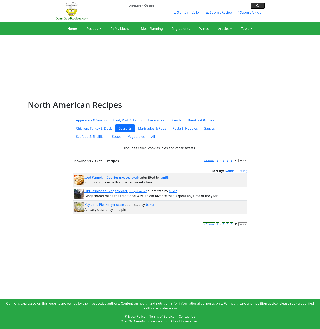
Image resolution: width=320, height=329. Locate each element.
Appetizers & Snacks (91, 120)
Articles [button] (223, 28)
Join (197, 12)
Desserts (125, 128)
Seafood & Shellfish (91, 136)
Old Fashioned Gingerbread (115, 191)
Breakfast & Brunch (203, 120)
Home (72, 28)
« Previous (209, 160)
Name (229, 171)
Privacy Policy (135, 316)
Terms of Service (161, 316)
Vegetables (136, 136)
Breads (176, 120)
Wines (204, 28)
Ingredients (181, 28)
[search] (187, 5)
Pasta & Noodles (185, 128)
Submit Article (248, 12)
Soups (116, 136)
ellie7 (173, 191)
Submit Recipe (219, 12)
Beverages (156, 120)
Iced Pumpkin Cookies (111, 177)
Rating (242, 171)
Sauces (209, 128)
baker (150, 204)
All (153, 136)
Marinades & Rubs (152, 128)
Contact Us (187, 316)
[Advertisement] (150, 71)
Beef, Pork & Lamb (127, 120)
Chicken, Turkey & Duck (94, 128)
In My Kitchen (121, 28)
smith (164, 177)
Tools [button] (245, 28)
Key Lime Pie (104, 204)
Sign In (180, 12)
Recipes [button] (92, 28)
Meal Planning (152, 28)
